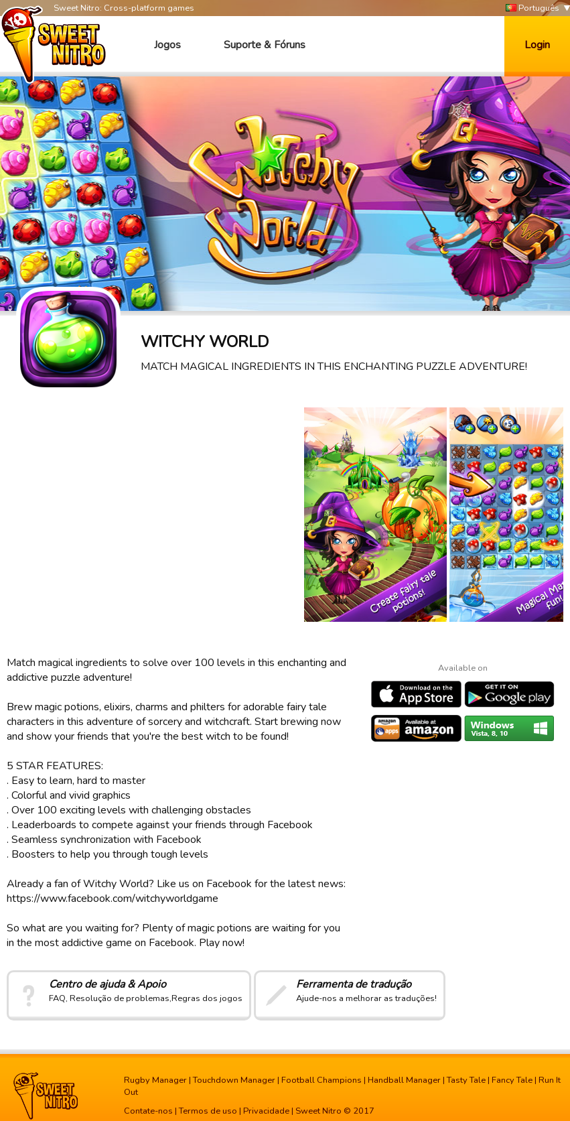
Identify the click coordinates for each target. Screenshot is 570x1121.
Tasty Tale (466, 1080)
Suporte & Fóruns (264, 45)
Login (537, 45)
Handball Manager (404, 1080)
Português (532, 8)
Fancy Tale (512, 1080)
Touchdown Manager (234, 1080)
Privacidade (266, 1111)
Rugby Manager (155, 1080)
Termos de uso (208, 1111)
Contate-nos (148, 1111)
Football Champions (321, 1080)
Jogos (167, 45)
